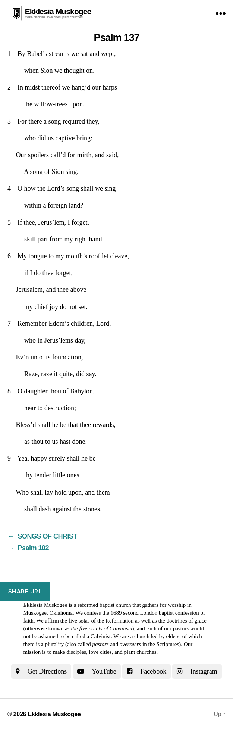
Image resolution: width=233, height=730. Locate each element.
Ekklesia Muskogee (58, 11)
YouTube (96, 671)
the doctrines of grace (182, 621)
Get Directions (41, 671)
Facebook (146, 671)
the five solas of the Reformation (97, 621)
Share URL (25, 591)
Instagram (197, 671)
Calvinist (101, 636)
